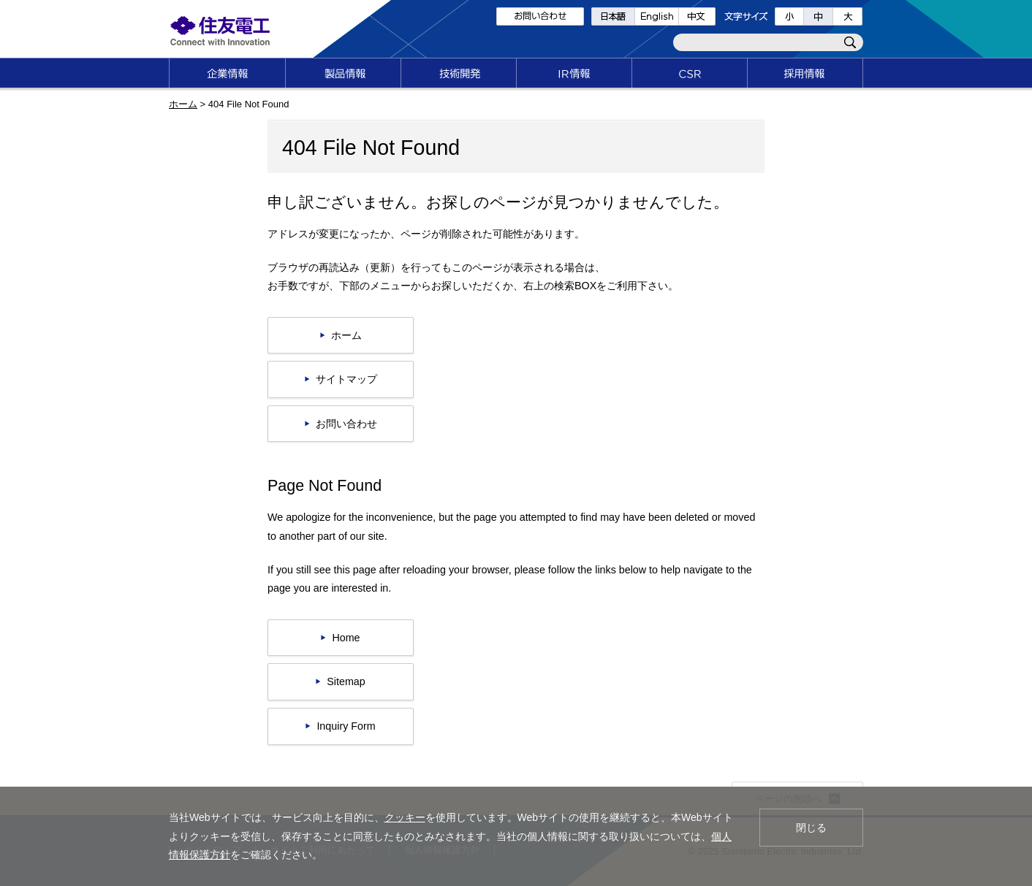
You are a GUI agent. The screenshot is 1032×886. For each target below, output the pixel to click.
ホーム (183, 104)
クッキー (404, 817)
